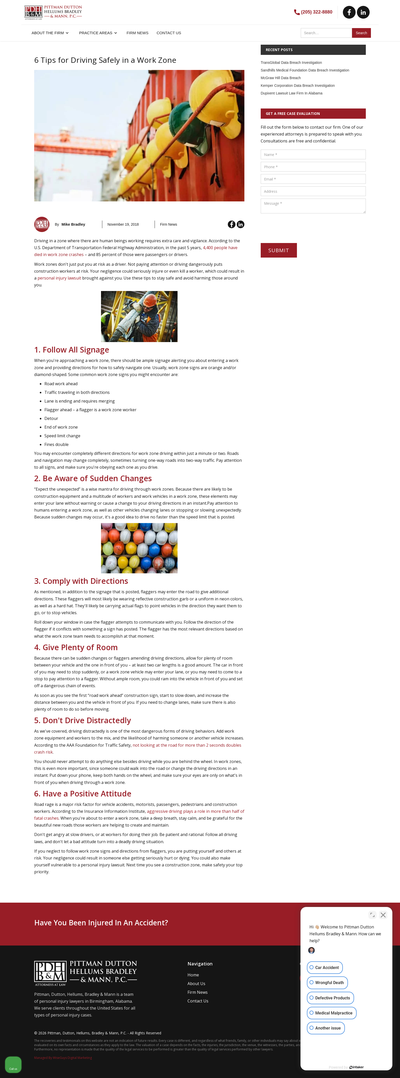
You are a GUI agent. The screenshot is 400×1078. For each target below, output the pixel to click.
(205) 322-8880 (316, 12)
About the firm (48, 33)
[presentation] (299, 226)
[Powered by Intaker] (356, 1067)
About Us (196, 983)
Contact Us (198, 1001)
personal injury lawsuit (59, 278)
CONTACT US (169, 33)
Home (193, 975)
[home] (53, 10)
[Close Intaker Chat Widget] (383, 915)
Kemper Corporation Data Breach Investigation (298, 85)
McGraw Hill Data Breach (281, 78)
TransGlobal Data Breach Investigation (291, 62)
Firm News (198, 992)
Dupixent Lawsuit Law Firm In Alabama (291, 93)
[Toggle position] (372, 915)
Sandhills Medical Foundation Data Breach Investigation (305, 70)
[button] (50, 33)
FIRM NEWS (137, 33)
